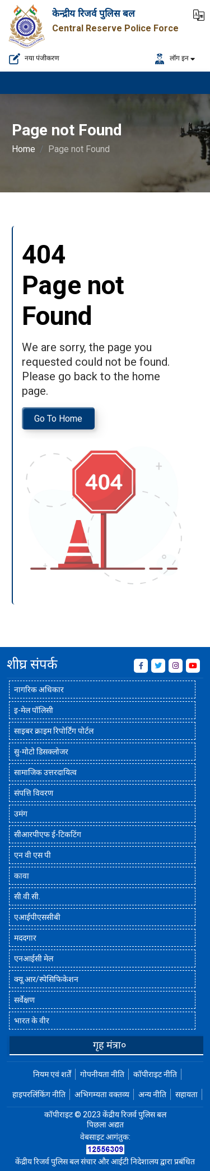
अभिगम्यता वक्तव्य (101, 1094)
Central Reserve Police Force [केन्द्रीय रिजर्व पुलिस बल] (115, 28)
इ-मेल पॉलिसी (33, 710)
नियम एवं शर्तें (52, 1074)
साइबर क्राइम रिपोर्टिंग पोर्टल (54, 730)
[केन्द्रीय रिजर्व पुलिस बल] (27, 25)
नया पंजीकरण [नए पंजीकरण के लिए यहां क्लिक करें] (34, 58)
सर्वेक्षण (24, 999)
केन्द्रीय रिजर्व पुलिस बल (93, 13)
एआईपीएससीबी (37, 917)
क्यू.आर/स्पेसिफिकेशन (46, 979)
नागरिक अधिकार (39, 689)
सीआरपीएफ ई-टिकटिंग (47, 834)
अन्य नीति (152, 1094)
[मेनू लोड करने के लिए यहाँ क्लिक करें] (187, 83)
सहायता (186, 1094)
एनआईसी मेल (33, 958)
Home (23, 149)
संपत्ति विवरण (33, 792)
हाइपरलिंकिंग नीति (39, 1094)
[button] (198, 14)
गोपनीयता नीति (102, 1074)
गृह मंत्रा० (109, 1045)
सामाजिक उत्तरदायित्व (45, 772)
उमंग (20, 813)
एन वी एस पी (32, 855)
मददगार (25, 937)
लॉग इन (171, 58)
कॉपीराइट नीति (155, 1074)
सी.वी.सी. (27, 896)
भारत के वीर (31, 1020)
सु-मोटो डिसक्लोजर (41, 751)
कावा (21, 875)
